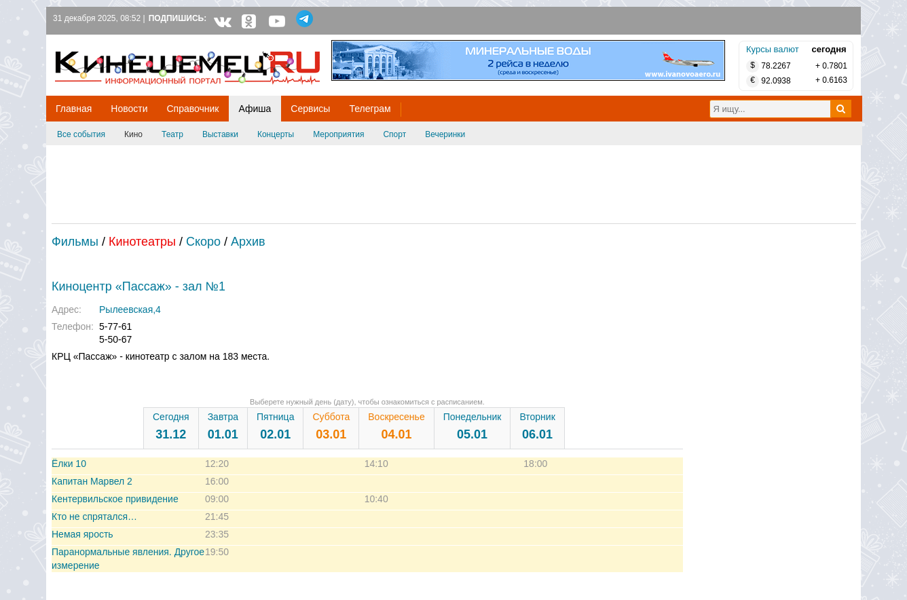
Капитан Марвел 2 (92, 481)
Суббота (331, 426)
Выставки (220, 134)
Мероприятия (338, 134)
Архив (248, 241)
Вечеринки (445, 134)
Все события (81, 134)
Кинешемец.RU (105, 42)
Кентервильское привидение (115, 498)
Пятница (275, 426)
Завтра (223, 426)
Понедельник (472, 426)
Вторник (537, 426)
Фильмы (75, 241)
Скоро (203, 241)
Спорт (394, 134)
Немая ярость (82, 534)
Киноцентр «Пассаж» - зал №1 (138, 286)
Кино (133, 134)
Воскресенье (396, 426)
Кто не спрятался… (94, 516)
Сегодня (171, 426)
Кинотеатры (142, 241)
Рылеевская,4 (130, 309)
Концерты (275, 134)
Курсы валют (772, 49)
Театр (172, 134)
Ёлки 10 (69, 463)
